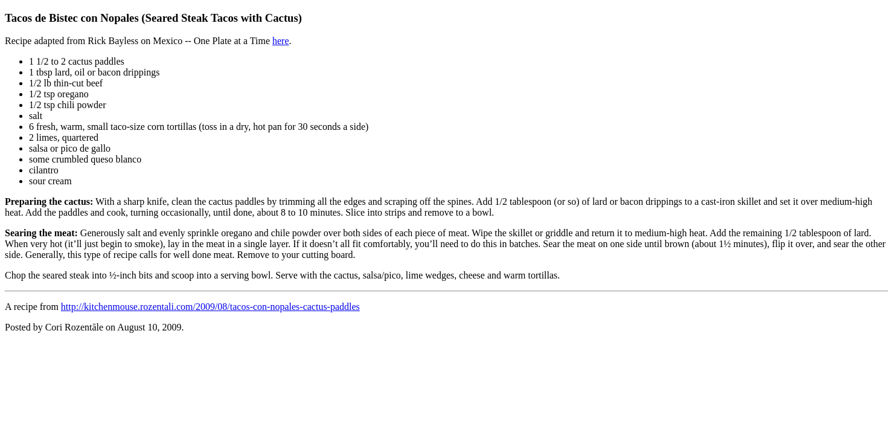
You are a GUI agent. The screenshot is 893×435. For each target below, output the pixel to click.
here (280, 41)
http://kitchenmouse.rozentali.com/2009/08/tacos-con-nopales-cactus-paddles (210, 306)
